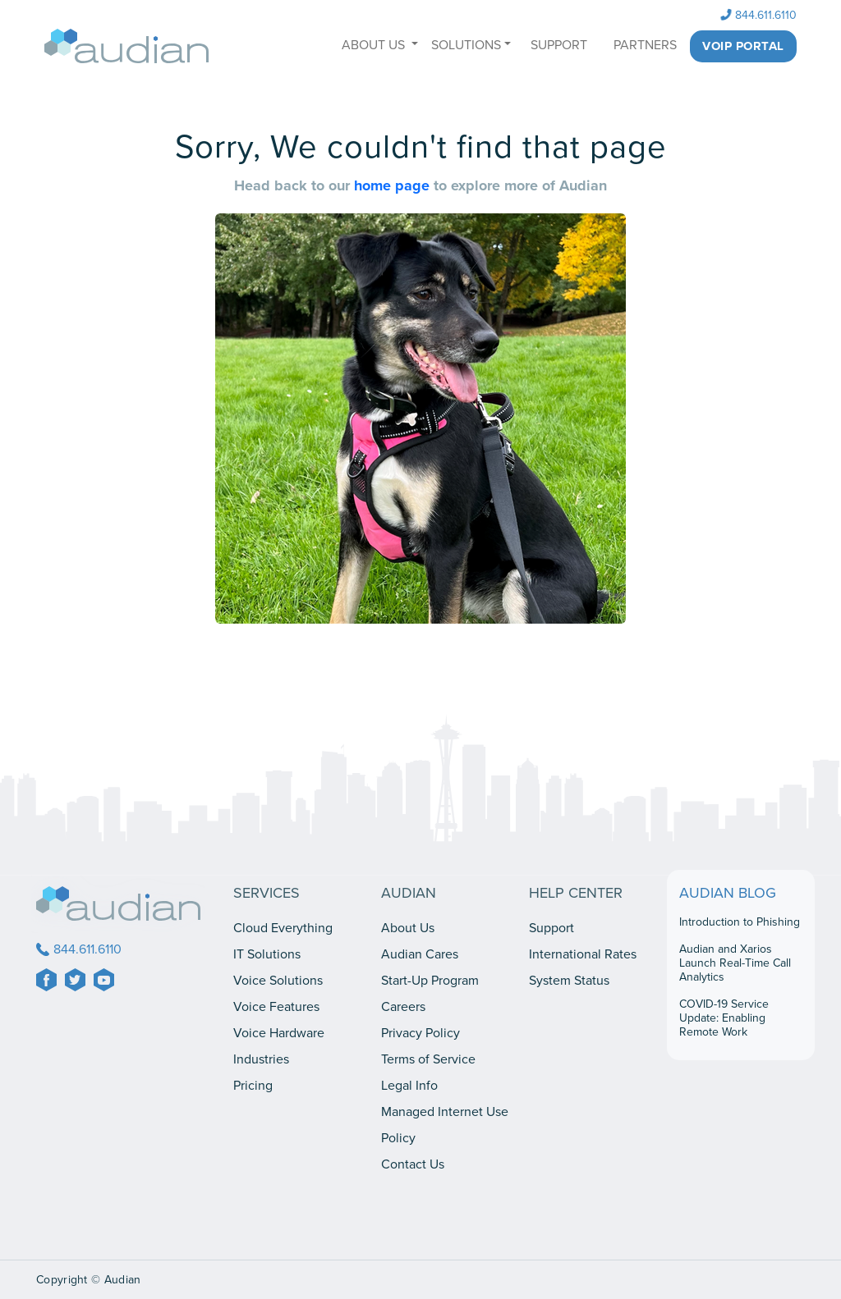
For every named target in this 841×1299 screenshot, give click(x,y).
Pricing (253, 1085)
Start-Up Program (430, 980)
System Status (569, 980)
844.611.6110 (759, 15)
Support (551, 928)
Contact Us (412, 1164)
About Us (407, 928)
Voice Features (276, 1007)
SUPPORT (559, 45)
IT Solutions (267, 954)
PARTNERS (645, 45)
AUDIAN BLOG (727, 893)
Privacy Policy (420, 1033)
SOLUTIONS (466, 45)
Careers (403, 1007)
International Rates (582, 954)
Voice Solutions (278, 980)
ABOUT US (375, 45)
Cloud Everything (283, 928)
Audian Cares (419, 954)
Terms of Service (428, 1059)
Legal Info (409, 1085)
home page (394, 185)
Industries (261, 1059)
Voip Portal (743, 46)
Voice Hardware (278, 1033)
